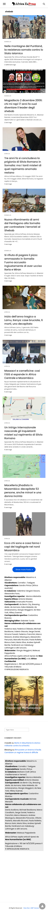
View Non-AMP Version (31, 908)
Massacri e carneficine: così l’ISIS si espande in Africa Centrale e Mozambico (22, 374)
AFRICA (7, 154)
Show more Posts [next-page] (23, 569)
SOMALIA (7, 42)
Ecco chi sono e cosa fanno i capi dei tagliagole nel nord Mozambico (22, 546)
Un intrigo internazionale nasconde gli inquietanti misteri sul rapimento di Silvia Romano (23, 433)
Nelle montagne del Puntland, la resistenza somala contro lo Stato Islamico (23, 49)
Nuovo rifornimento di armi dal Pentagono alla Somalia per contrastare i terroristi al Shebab (22, 225)
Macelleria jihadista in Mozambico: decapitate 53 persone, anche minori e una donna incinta (22, 490)
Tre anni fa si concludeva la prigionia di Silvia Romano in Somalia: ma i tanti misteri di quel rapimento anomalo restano (22, 165)
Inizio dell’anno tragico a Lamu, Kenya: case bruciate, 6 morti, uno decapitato (23, 320)
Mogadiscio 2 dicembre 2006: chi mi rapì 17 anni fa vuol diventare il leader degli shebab (23, 105)
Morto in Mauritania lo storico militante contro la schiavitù (22, 744)
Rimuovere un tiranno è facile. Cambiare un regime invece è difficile (22, 751)
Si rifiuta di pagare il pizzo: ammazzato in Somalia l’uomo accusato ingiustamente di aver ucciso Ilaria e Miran (23, 262)
